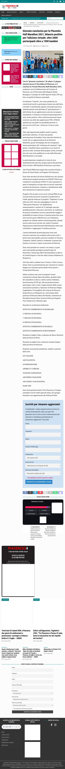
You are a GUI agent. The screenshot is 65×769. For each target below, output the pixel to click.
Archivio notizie (5, 734)
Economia (50, 12)
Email (27, 439)
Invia (5, 41)
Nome (27, 424)
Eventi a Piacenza (31, 12)
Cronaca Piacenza (12, 12)
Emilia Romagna (31, 513)
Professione (29, 454)
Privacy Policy (42, 767)
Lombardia (44, 510)
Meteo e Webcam (5, 15)
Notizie (32, 23)
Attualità (42, 12)
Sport (21, 12)
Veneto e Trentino (44, 513)
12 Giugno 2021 (28, 46)
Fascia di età (29, 462)
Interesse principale (31, 470)
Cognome (28, 431)
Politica (57, 12)
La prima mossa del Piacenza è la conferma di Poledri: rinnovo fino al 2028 (12, 118)
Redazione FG (38, 46)
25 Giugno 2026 (7, 641)
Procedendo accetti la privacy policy (40, 478)
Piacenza (31, 510)
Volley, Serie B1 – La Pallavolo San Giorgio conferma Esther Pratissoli (12, 130)
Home (2, 12)
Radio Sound (4, 1)
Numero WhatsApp (31, 447)
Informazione (5, 740)
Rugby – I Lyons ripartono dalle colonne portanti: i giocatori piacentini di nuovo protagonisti (12, 135)
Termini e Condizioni (49, 767)
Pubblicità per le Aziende (8, 742)
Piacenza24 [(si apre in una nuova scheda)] (7, 53)
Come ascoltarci (5, 737)
